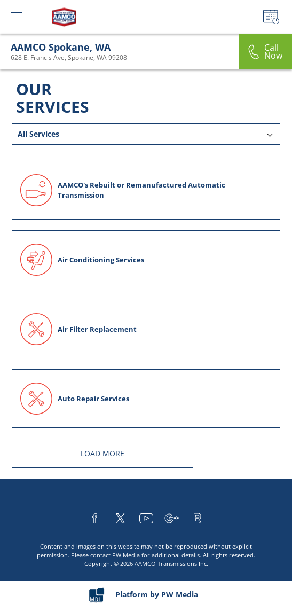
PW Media (126, 555)
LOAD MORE (102, 453)
